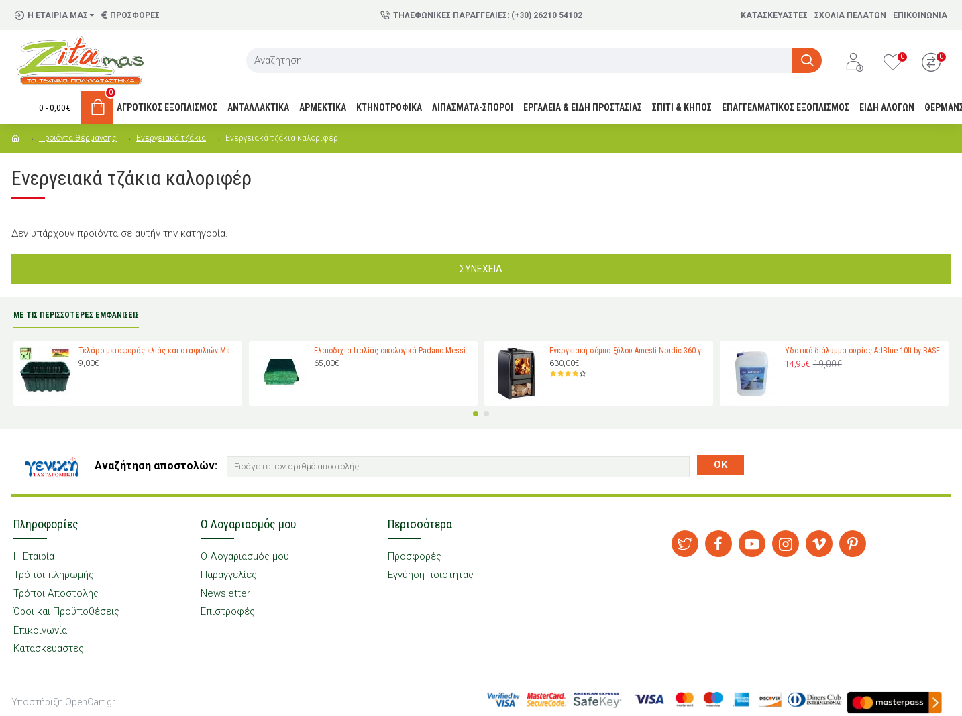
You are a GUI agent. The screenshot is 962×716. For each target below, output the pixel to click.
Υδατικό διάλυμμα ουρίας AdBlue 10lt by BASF (862, 350)
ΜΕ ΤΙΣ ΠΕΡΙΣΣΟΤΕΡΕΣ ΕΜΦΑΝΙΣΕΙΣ (76, 315)
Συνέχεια (481, 268)
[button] (475, 413)
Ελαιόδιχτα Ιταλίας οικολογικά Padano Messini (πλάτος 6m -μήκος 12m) (393, 350)
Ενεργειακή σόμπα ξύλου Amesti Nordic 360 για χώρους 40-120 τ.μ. (628, 350)
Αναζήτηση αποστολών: (156, 465)
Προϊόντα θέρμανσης (78, 138)
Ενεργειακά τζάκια (171, 138)
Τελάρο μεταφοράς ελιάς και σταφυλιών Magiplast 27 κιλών (157, 350)
